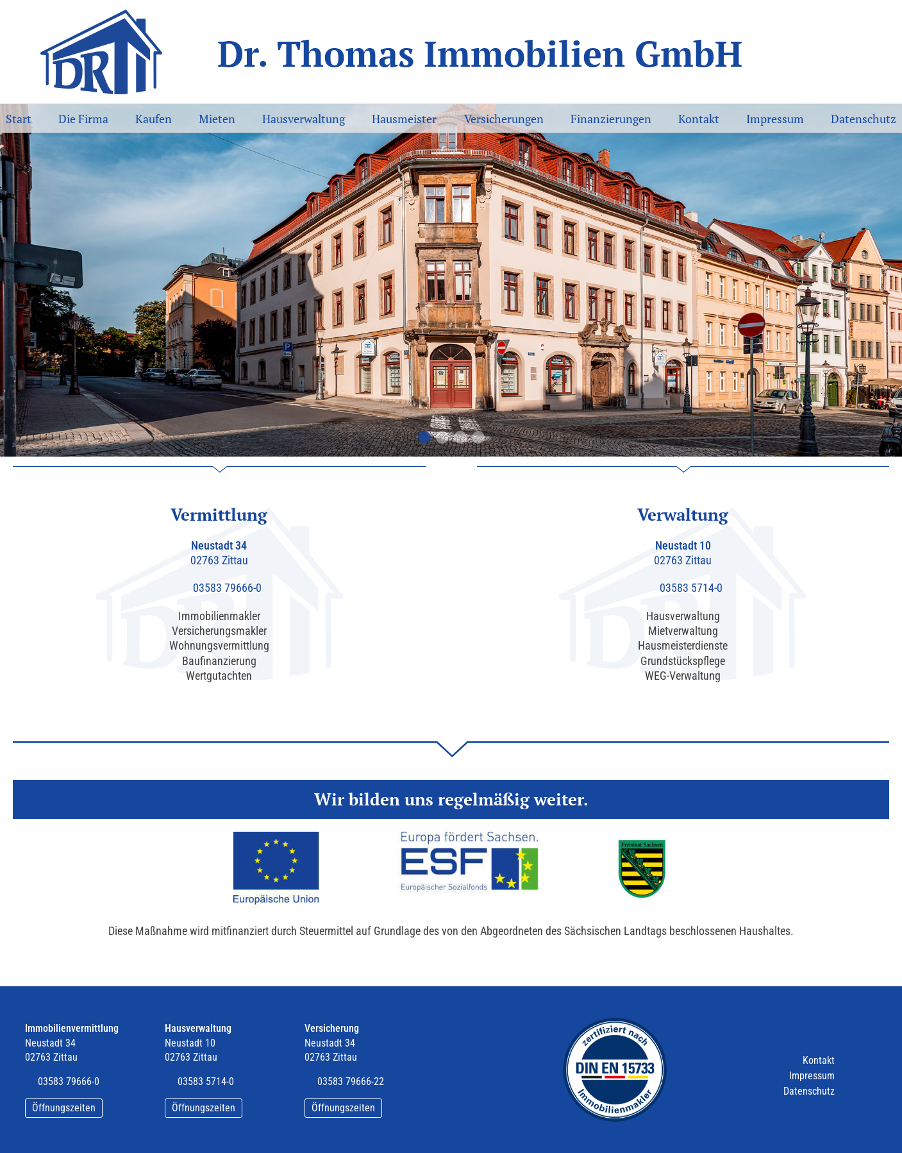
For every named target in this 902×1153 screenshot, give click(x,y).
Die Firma (83, 118)
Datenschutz (863, 118)
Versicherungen (504, 118)
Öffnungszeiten (64, 1108)
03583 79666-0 (227, 587)
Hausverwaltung (303, 118)
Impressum (775, 118)
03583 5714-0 (691, 587)
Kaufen (153, 118)
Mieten (217, 118)
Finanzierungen (611, 118)
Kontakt (698, 118)
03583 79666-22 (350, 1081)
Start (18, 118)
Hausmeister (404, 118)
